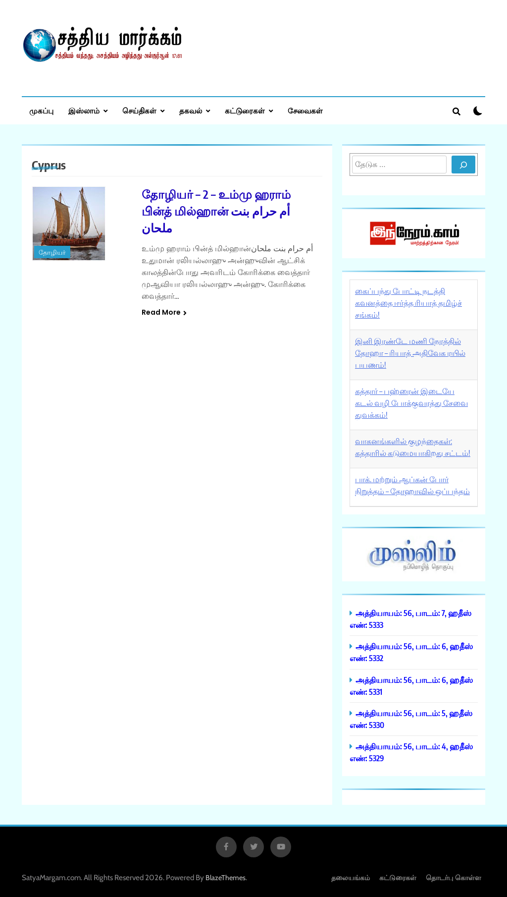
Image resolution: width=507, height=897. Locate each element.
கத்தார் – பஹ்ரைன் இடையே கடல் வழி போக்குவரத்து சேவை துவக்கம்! (411, 403)
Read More (164, 312)
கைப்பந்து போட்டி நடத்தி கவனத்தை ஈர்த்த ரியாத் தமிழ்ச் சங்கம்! (408, 303)
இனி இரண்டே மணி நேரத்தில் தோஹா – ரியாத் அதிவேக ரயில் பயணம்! (410, 353)
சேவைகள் (305, 110)
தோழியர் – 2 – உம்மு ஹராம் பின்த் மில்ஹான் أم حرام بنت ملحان (216, 210)
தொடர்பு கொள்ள (453, 877)
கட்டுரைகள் (245, 110)
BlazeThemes (225, 877)
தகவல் (190, 110)
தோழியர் (52, 252)
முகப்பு (41, 110)
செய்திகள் (139, 110)
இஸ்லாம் (84, 110)
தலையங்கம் (350, 877)
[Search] (463, 164)
